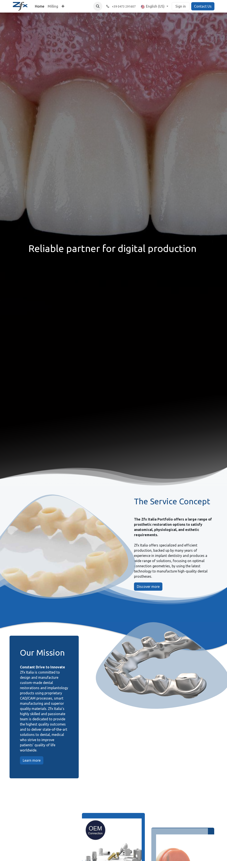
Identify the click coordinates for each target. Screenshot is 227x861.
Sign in (180, 6)
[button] (97, 6)
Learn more (32, 760)
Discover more (148, 587)
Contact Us (203, 6)
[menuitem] (39, 6)
